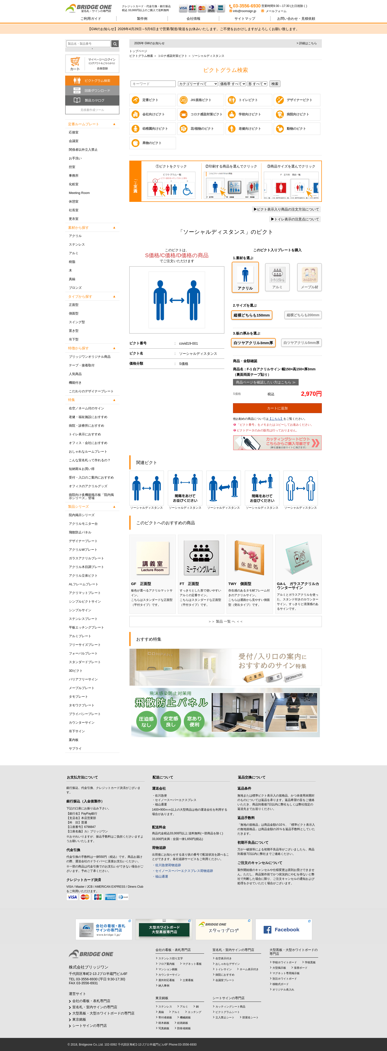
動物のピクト (296, 128)
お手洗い (75, 158)
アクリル (75, 236)
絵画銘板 (182, 1022)
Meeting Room (79, 193)
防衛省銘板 (184, 1028)
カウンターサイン (82, 722)
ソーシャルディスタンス (146, 490)
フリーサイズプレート (85, 645)
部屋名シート (250, 1017)
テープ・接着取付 (82, 365)
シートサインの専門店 (89, 1026)
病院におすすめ (224, 974)
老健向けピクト (250, 128)
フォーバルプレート (83, 653)
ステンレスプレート (83, 619)
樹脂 (72, 262)
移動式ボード (280, 984)
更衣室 (73, 219)
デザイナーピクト (299, 100)
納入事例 (163, 985)
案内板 (73, 740)
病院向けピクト (298, 114)
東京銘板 (79, 1019)
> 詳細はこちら (307, 43)
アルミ (73, 253)
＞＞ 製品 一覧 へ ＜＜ (225, 621)
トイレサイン (223, 969)
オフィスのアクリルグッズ (88, 486)
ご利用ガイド (90, 19)
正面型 (73, 305)
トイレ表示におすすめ (85, 434)
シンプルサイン (80, 610)
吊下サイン (77, 731)
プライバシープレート (85, 714)
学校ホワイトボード (284, 962)
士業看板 (188, 980)
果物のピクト (152, 143)
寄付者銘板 (165, 1017)
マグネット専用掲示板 (286, 973)
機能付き (75, 382)
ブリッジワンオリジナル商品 (90, 356)
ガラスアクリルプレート (86, 558)
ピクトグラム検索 (141, 56)
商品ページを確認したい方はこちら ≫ (266, 382)
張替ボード (301, 967)
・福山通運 (160, 876)
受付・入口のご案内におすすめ (91, 477)
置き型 (73, 331)
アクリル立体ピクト (83, 575)
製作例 (142, 19)
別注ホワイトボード (284, 978)
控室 (72, 167)
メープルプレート (82, 688)
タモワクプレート (82, 705)
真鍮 (72, 279)
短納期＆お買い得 (82, 469)
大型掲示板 (279, 967)
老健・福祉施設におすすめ (88, 417)
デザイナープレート (83, 541)
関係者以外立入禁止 (83, 149)
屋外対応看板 (166, 980)
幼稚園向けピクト (155, 128)
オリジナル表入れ (283, 989)
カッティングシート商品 (230, 1006)
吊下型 (73, 339)
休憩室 (73, 201)
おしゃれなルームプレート (88, 451)
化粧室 (73, 184)
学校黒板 (310, 962)
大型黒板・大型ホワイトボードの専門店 (103, 1013)
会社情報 (193, 19)
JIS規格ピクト (201, 100)
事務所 (73, 175)
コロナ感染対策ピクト (172, 56)
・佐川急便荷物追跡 (166, 865)
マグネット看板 (192, 963)
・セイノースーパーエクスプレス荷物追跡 (182, 871)
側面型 (73, 313)
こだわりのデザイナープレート (91, 391)
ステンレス (77, 244)
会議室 (73, 141)
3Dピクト (76, 671)
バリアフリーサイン (83, 679)
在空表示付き (223, 958)
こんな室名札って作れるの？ (90, 460)
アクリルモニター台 (83, 524)
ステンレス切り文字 (170, 958)
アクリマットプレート (85, 593)
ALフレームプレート (83, 584)
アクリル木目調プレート (86, 567)
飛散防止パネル (80, 532)
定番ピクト (150, 100)
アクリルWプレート (83, 549)
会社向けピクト (153, 114)
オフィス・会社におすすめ (88, 443)
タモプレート (78, 696)
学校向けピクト (250, 114)
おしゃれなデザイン (227, 963)
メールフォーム (274, 11)
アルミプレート (80, 636)
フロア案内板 (166, 963)
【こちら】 (276, 418)
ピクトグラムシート (227, 1011)
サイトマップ (244, 19)
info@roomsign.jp (243, 11)
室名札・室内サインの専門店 (94, 1007)
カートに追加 (277, 408)
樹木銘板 (163, 1022)
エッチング (194, 1011)
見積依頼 (296, 19)
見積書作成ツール (92, 110)
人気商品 (75, 374)
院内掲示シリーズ (82, 515)
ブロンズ (75, 288)
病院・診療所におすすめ (86, 425)
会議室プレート (224, 980)
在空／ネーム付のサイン (86, 408)
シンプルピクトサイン (85, 601)
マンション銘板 (167, 969)
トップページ (138, 51)
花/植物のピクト (202, 128)
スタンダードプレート (85, 662)
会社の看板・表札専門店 (91, 1001)
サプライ (75, 748)
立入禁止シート (224, 1017)
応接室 (73, 132)
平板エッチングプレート (86, 627)
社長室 (73, 210)
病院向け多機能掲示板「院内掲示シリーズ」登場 (91, 496)
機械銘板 (185, 1017)
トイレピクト (248, 100)
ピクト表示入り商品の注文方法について (286, 209)
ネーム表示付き (249, 969)
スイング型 (77, 322)
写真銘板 (163, 1028)
